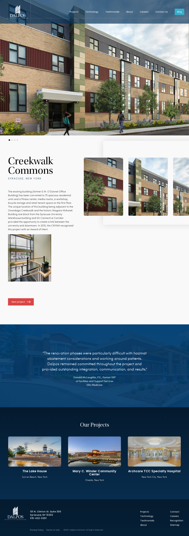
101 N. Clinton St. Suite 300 (45, 511)
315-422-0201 (38, 518)
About (129, 11)
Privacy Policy (37, 530)
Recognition (176, 520)
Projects (74, 11)
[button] (9, 140)
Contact (174, 511)
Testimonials (112, 11)
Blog (179, 11)
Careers (144, 11)
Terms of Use (53, 530)
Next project (18, 301)
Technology (91, 11)
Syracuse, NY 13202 (41, 514)
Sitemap (174, 525)
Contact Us (161, 11)
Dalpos (18, 12)
